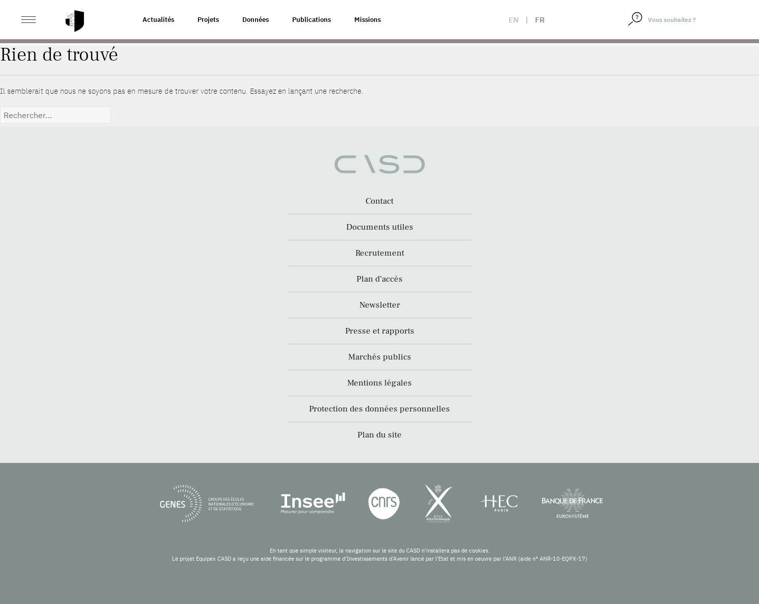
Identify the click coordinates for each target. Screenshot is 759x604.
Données (255, 19)
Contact (379, 201)
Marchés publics (379, 357)
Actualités (158, 19)
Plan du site (379, 435)
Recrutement (379, 253)
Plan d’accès (379, 279)
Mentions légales (379, 383)
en (514, 19)
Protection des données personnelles (379, 409)
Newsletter (379, 305)
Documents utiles (379, 227)
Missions (367, 19)
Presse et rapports (379, 331)
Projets (208, 19)
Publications (311, 19)
